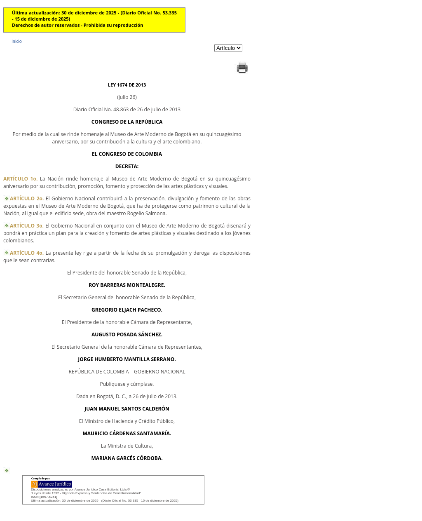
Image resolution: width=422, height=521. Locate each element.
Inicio (17, 41)
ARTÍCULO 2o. (27, 198)
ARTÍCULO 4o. (27, 252)
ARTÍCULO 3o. (27, 225)
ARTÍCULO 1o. (20, 178)
